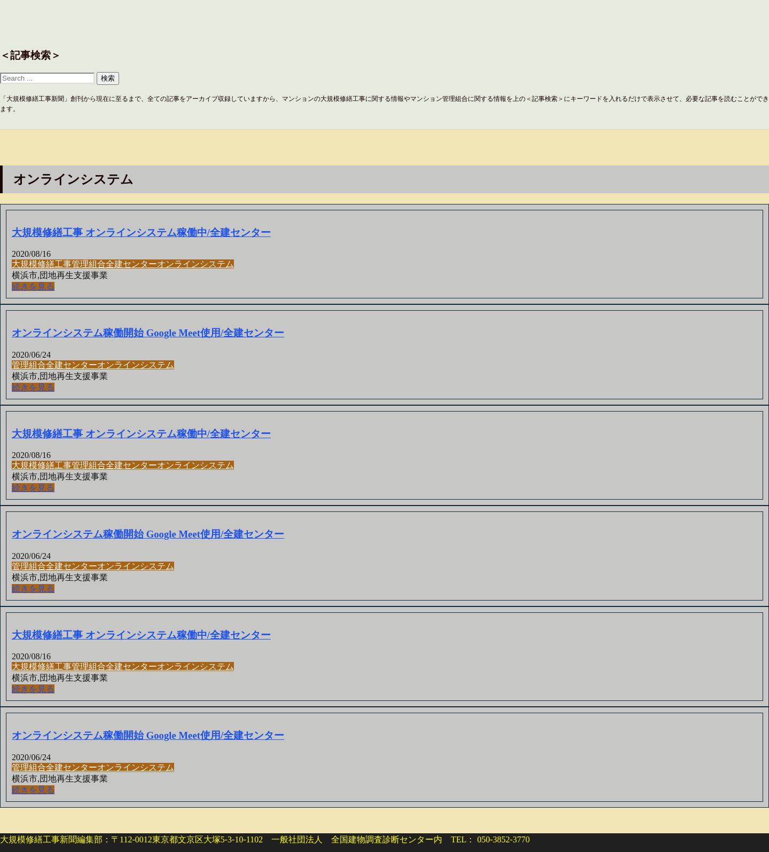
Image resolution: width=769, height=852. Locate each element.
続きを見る (33, 286)
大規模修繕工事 (42, 264)
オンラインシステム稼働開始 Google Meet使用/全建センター (148, 332)
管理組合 (89, 264)
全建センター (131, 264)
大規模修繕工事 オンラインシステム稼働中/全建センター (141, 232)
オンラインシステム (195, 264)
